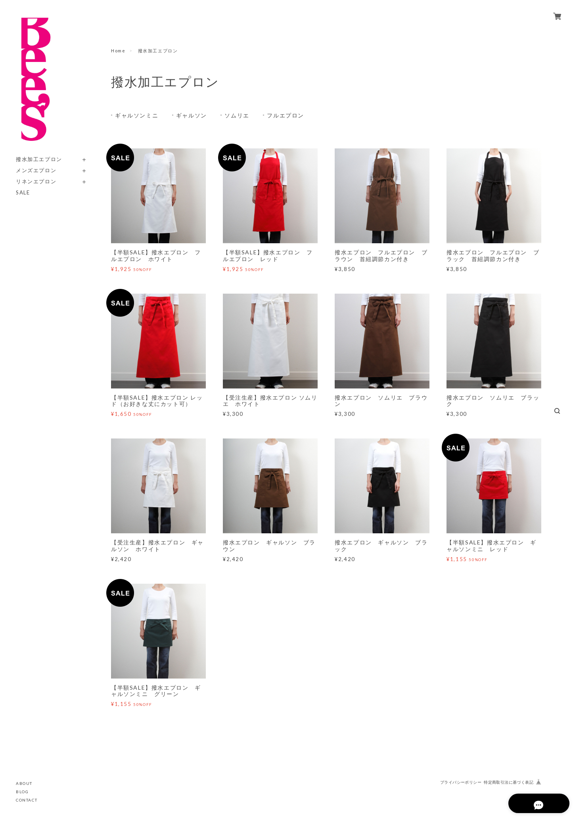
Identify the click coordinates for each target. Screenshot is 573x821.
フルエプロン (285, 115)
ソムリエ (236, 115)
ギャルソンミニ (136, 115)
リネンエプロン (36, 181)
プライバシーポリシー (460, 782)
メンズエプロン (36, 170)
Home (118, 50)
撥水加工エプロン (39, 159)
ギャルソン (191, 115)
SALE (23, 192)
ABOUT (24, 783)
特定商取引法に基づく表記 (508, 782)
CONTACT (26, 800)
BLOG (22, 791)
